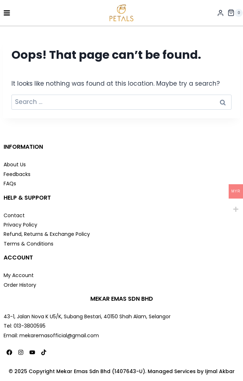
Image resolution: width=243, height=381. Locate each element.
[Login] (220, 13)
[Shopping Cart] (235, 13)
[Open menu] (7, 12)
